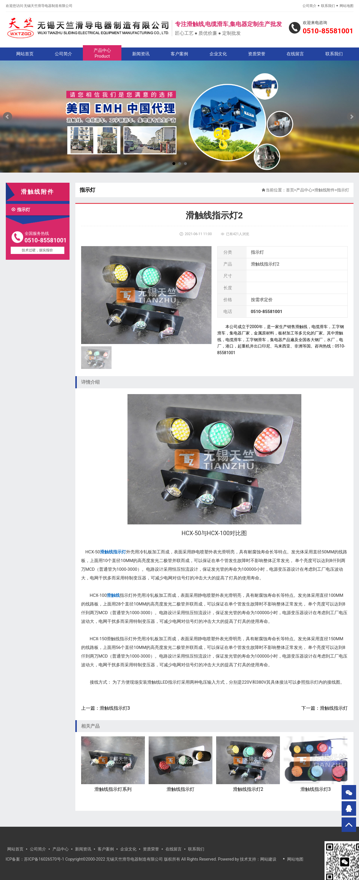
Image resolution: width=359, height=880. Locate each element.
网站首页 (25, 53)
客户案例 (179, 53)
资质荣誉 (256, 53)
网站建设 (268, 859)
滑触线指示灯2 (248, 764)
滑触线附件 (324, 190)
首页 (290, 190)
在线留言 (295, 53)
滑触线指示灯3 (115, 708)
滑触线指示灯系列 (113, 764)
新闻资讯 (141, 53)
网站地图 (346, 6)
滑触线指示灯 (334, 708)
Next (351, 116)
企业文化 (218, 53)
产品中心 (102, 53)
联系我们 (328, 6)
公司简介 (309, 6)
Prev (7, 116)
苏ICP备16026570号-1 (44, 859)
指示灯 (20, 209)
